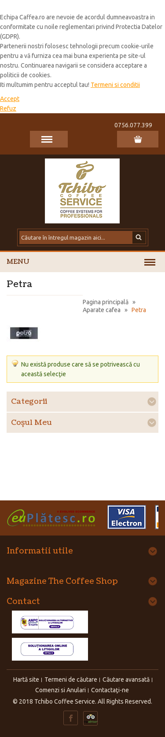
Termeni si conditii (115, 84)
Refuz (8, 108)
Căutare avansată (126, 679)
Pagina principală (105, 302)
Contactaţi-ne (110, 690)
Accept (9, 98)
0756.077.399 (133, 125)
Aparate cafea (102, 309)
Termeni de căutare (70, 679)
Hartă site (26, 679)
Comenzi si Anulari (60, 690)
